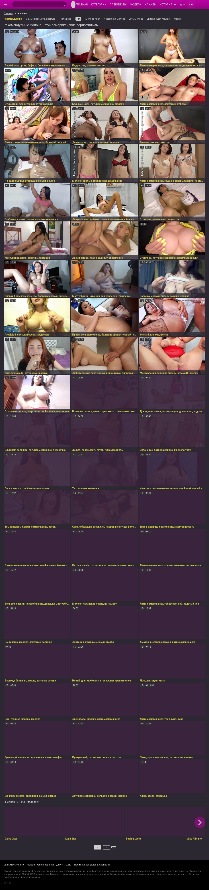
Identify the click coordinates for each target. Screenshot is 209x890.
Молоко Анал (92, 18)
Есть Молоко (136, 18)
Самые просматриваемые (40, 18)
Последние (65, 18)
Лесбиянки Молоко (114, 18)
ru (182, 4)
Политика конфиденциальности (92, 864)
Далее (113, 848)
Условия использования (40, 864)
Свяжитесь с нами (14, 864)
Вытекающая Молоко (159, 18)
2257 (68, 864)
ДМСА (59, 864)
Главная (8, 13)
